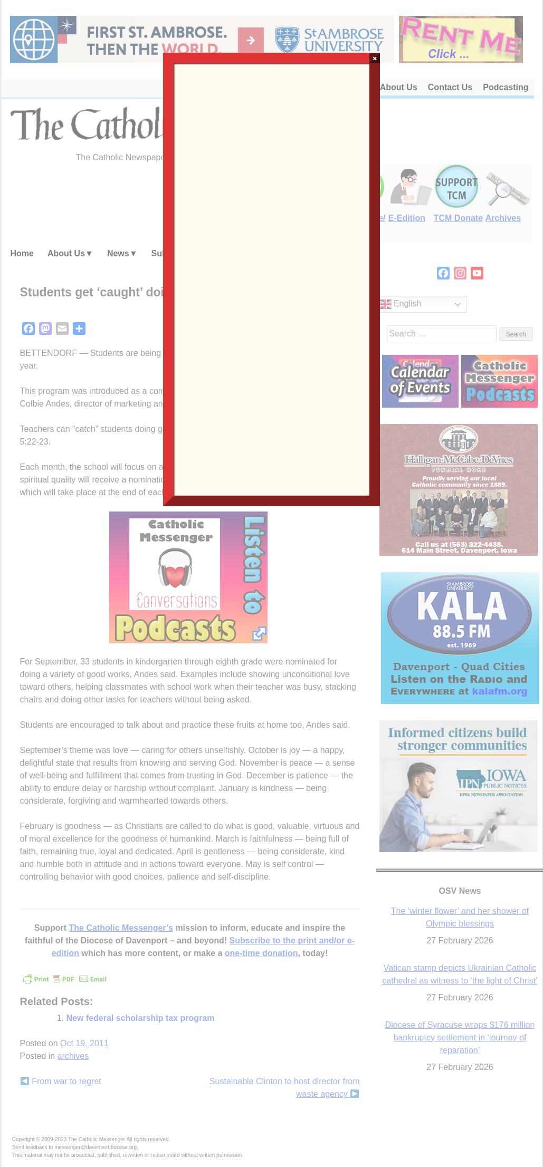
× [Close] (375, 58)
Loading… (271, 278)
